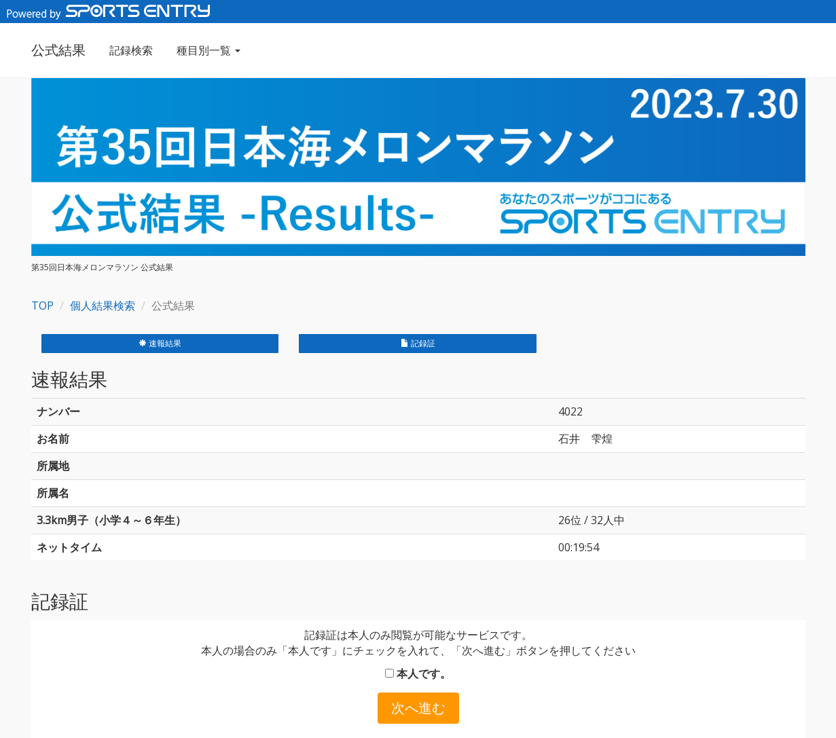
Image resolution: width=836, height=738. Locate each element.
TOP (42, 305)
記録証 (418, 343)
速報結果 (160, 343)
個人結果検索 (102, 305)
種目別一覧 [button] (208, 50)
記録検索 (131, 50)
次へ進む (418, 708)
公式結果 (58, 50)
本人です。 (418, 673)
